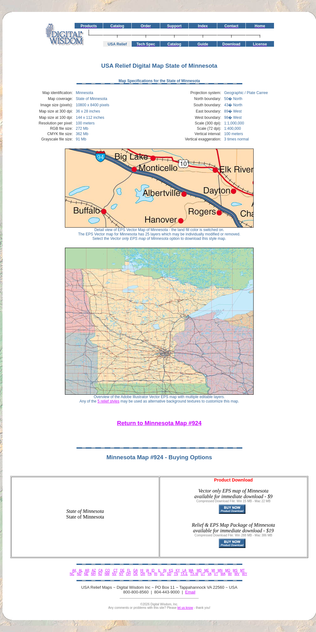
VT (216, 574)
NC (72, 574)
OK (135, 574)
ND (79, 574)
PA (149, 574)
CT (115, 570)
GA (135, 570)
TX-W (194, 574)
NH (93, 574)
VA (209, 574)
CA (100, 570)
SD (169, 574)
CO (107, 570)
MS (235, 570)
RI (155, 574)
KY (178, 570)
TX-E (184, 574)
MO (227, 570)
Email (190, 592)
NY (121, 574)
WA (223, 574)
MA (191, 570)
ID (153, 570)
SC (162, 574)
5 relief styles (108, 401)
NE (86, 574)
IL (159, 570)
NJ (100, 574)
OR (142, 574)
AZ (94, 570)
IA (147, 570)
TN (176, 574)
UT (203, 574)
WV (237, 574)
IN (164, 570)
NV (114, 574)
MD (199, 570)
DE (122, 570)
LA (184, 570)
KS (171, 570)
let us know (185, 607)
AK (74, 570)
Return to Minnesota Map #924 (159, 423)
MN (220, 570)
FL (128, 570)
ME (206, 570)
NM (107, 574)
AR (87, 570)
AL (80, 570)
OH (128, 574)
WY (244, 574)
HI (141, 570)
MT (242, 570)
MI (213, 570)
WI (230, 574)
